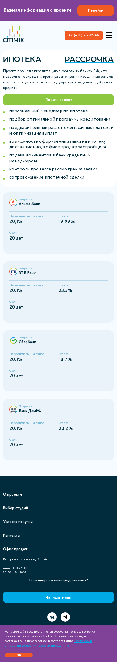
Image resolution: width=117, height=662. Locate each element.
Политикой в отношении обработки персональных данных (48, 643)
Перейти (95, 10)
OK (19, 655)
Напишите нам (58, 597)
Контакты (11, 535)
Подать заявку (58, 100)
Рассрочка (89, 59)
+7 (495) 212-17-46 (84, 35)
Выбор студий (15, 508)
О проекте (12, 494)
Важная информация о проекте (59, 10)
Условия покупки (18, 522)
